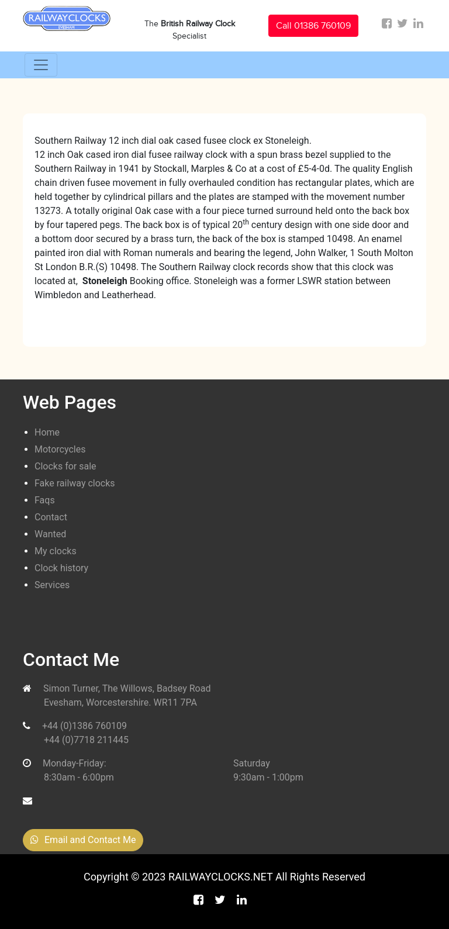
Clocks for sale (65, 466)
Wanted (50, 534)
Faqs (44, 500)
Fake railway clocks (74, 483)
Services (52, 584)
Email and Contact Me (83, 839)
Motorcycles (59, 449)
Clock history (61, 568)
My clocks (55, 551)
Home (47, 432)
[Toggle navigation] (41, 65)
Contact (50, 517)
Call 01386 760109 (313, 25)
